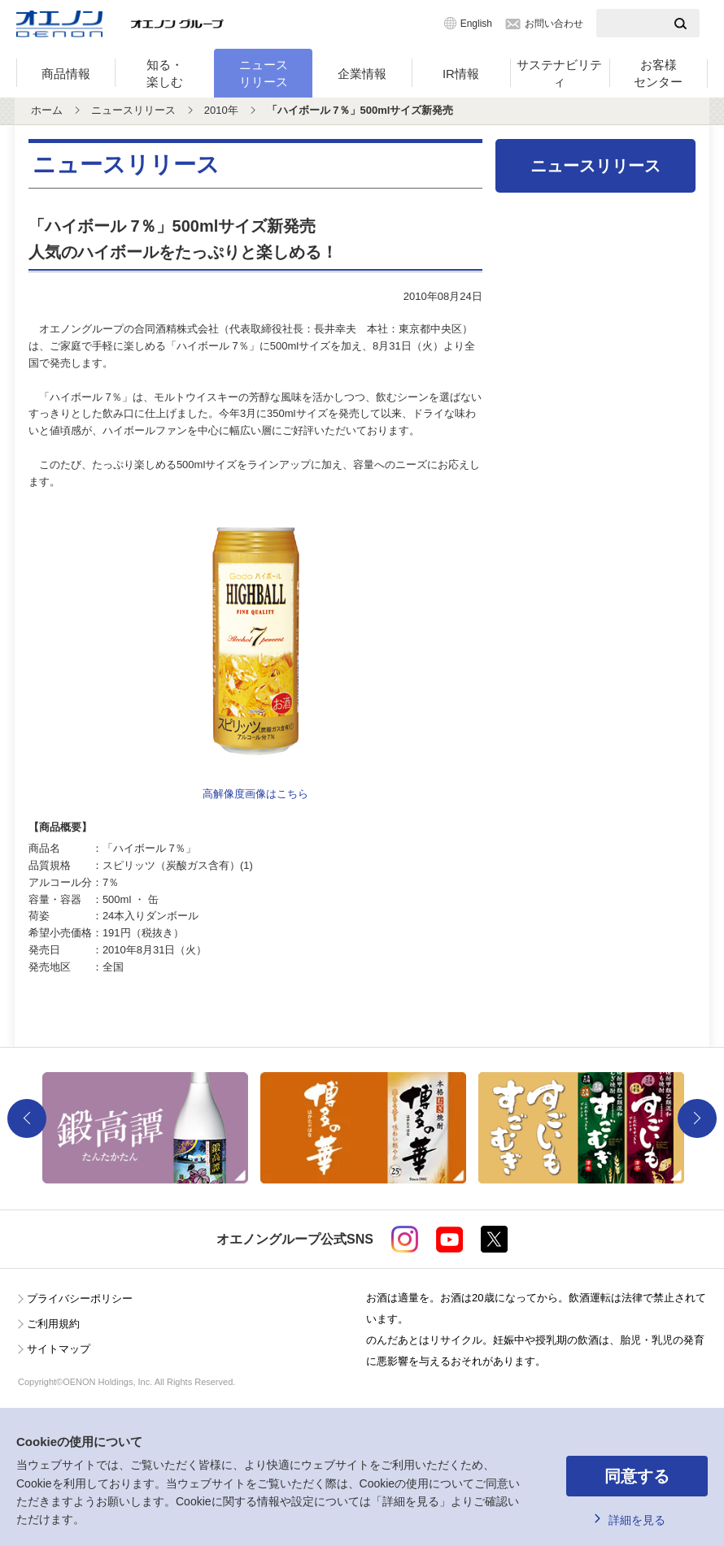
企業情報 (362, 73)
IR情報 (461, 73)
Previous (26, 1118)
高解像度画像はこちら (255, 794)
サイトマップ (58, 1349)
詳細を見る (636, 1519)
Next (697, 1118)
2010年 (221, 110)
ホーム (47, 110)
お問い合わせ (554, 23)
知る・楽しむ (164, 73)
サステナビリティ (559, 73)
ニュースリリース (263, 73)
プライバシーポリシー (80, 1298)
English (476, 23)
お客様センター (658, 73)
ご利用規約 (53, 1324)
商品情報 (65, 73)
